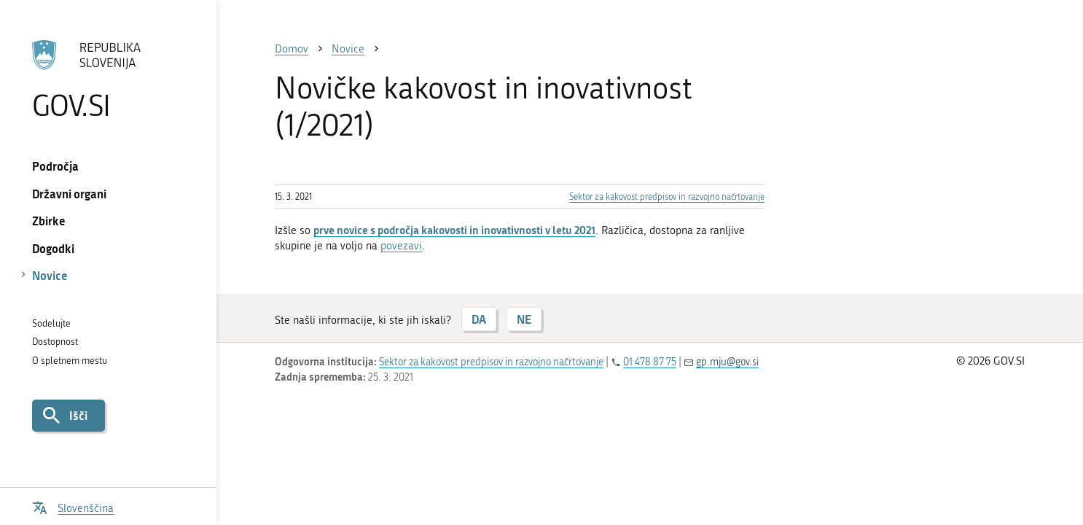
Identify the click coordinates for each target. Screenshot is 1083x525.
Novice (50, 275)
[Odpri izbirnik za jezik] (73, 506)
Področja (55, 166)
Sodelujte (51, 323)
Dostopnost (55, 341)
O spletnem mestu (69, 360)
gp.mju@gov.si (727, 362)
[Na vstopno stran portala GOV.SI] (108, 79)
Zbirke (49, 220)
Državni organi (69, 193)
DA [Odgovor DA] (479, 319)
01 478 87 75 (649, 362)
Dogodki (53, 248)
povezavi (401, 245)
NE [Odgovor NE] (524, 319)
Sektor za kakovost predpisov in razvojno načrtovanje (667, 197)
